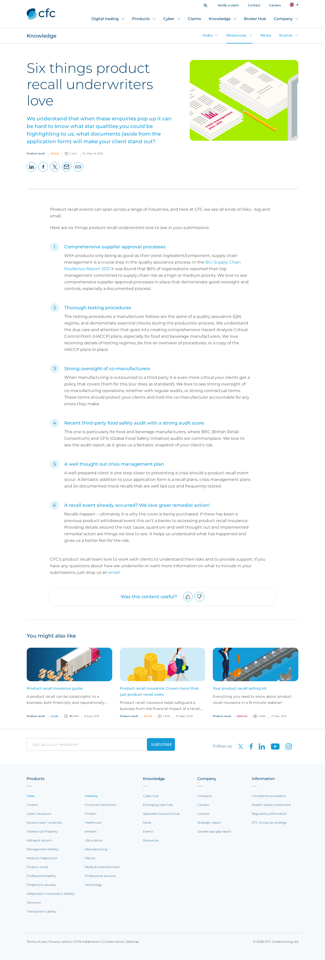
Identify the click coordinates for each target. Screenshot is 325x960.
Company (283, 18)
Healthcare (93, 822)
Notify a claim (228, 5)
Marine (90, 858)
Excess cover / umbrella (44, 822)
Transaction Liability (41, 911)
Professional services (100, 876)
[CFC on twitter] (239, 746)
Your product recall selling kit (240, 688)
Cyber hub (151, 796)
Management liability (42, 849)
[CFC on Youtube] (273, 746)
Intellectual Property (42, 831)
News (266, 35)
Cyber (168, 18)
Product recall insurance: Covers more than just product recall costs (159, 691)
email (114, 572)
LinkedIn (31, 171)
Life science (93, 840)
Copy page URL (78, 171)
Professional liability (41, 876)
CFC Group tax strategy (269, 822)
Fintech (90, 814)
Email (66, 171)
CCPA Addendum (86, 941)
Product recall (37, 867)
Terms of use (36, 941)
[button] (205, 5)
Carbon (32, 805)
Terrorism (34, 902)
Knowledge (220, 18)
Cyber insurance (39, 814)
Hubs (208, 35)
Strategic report (209, 822)
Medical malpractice (42, 858)
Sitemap (132, 941)
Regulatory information (269, 814)
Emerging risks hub (158, 805)
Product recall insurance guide (55, 688)
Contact (254, 5)
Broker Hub (255, 18)
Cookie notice (113, 941)
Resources (236, 35)
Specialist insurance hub (161, 814)
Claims (194, 18)
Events (285, 35)
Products (141, 18)
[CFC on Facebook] (249, 746)
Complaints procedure (269, 796)
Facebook (43, 171)
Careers (275, 5)
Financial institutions (100, 805)
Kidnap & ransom (39, 840)
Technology (93, 885)
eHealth (91, 831)
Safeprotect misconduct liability (50, 894)
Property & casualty (41, 885)
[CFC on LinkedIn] (260, 746)
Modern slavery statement (271, 805)
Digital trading (105, 18)
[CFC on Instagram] (286, 746)
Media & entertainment (102, 867)
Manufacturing (96, 849)
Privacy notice (59, 941)
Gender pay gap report (214, 831)
